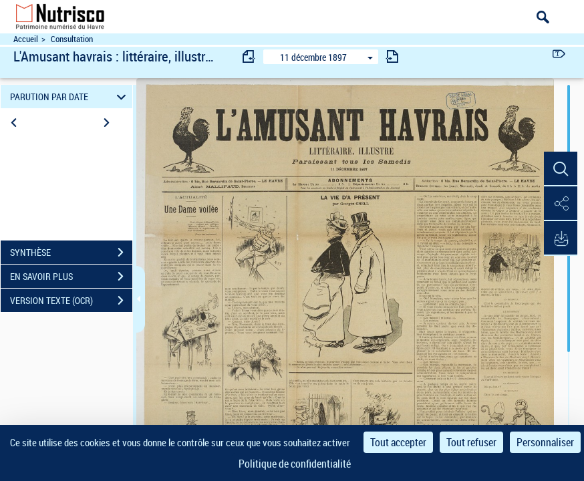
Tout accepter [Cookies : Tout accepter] (398, 442)
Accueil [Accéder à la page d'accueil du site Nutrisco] (25, 39)
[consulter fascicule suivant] (392, 56)
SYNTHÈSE (71, 252)
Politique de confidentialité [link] (295, 463)
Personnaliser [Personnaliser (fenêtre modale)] (545, 442)
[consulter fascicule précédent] (249, 56)
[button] (560, 169)
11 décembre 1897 (313, 57)
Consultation (72, 39)
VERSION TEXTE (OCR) (71, 300)
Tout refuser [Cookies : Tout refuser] (471, 442)
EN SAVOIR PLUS (71, 276)
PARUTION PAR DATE (70, 96)
